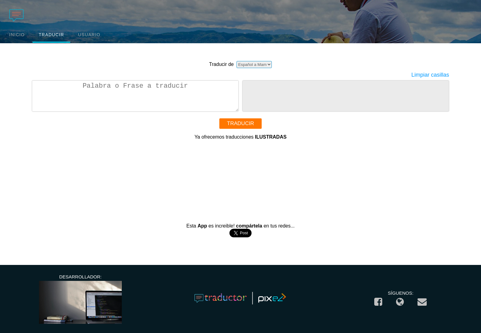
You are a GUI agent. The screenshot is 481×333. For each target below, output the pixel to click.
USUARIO (89, 34)
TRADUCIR (51, 34)
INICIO (17, 34)
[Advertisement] (240, 178)
